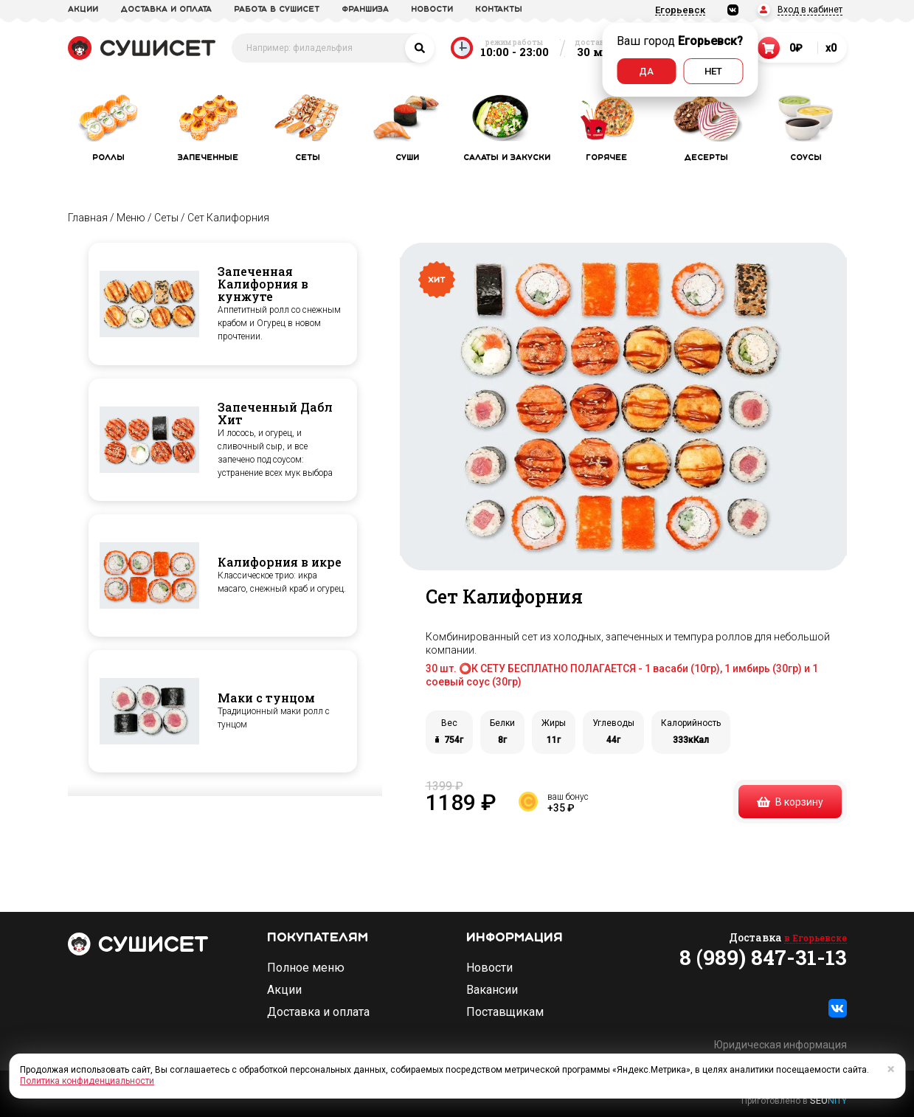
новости (432, 9)
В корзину (790, 802)
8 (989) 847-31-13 (763, 957)
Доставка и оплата (318, 1012)
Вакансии (492, 990)
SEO (828, 1100)
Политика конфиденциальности (87, 1081)
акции (83, 9)
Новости (489, 968)
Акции (284, 990)
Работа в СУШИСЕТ (276, 9)
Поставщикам (505, 1012)
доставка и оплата (166, 9)
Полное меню (306, 968)
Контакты (498, 9)
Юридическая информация (780, 1045)
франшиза (365, 9)
